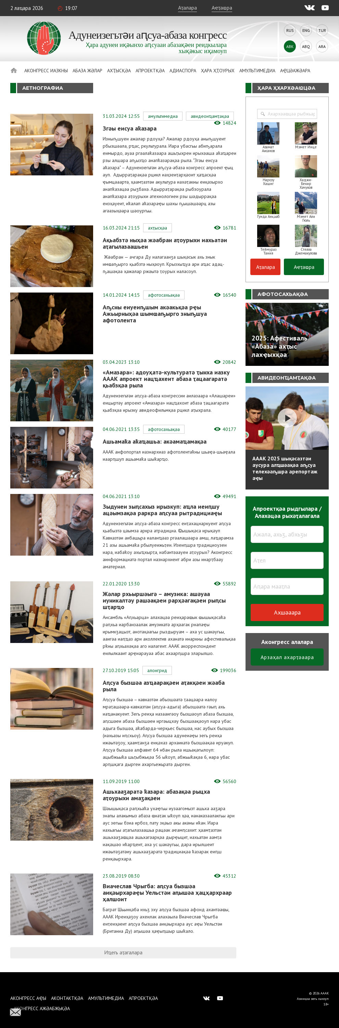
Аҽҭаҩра (222, 7)
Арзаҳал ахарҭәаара (287, 657)
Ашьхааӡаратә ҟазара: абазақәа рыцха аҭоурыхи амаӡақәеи (156, 795)
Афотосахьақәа (164, 295)
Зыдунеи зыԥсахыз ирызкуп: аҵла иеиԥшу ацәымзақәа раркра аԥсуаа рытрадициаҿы (162, 510)
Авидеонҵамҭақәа (210, 116)
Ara (322, 46)
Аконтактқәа (67, 998)
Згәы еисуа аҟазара (130, 128)
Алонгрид (157, 670)
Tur (322, 30)
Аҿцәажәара (295, 70)
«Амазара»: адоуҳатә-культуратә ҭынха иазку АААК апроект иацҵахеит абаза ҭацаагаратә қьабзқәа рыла (166, 378)
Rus (290, 30)
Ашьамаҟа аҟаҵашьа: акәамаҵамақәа (155, 441)
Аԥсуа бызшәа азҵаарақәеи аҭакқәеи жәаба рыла (164, 686)
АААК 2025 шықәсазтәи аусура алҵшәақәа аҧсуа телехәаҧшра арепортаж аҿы (284, 468)
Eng (306, 30)
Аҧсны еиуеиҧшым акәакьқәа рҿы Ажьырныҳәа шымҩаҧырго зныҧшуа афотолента (155, 313)
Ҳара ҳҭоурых (218, 70)
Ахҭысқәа (119, 70)
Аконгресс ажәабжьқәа (42, 1008)
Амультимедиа (257, 70)
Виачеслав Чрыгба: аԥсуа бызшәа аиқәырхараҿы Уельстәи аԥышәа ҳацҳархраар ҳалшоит (167, 892)
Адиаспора (183, 70)
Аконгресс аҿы (28, 998)
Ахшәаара (287, 612)
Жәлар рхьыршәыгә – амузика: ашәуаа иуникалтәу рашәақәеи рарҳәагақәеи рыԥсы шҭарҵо (164, 600)
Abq (306, 46)
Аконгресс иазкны (46, 70)
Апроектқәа (150, 70)
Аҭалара (187, 7)
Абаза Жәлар (87, 70)
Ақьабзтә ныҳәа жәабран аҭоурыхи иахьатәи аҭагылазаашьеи (165, 243)
